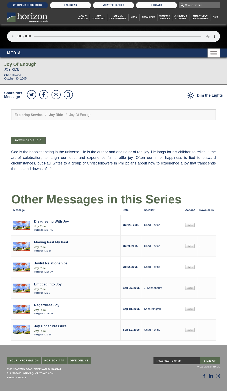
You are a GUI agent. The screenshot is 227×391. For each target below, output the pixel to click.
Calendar (70, 5)
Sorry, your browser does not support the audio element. (113, 36)
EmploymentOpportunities (200, 17)
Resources (148, 17)
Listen (190, 225)
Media (134, 17)
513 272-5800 (14, 373)
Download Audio (28, 140)
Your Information (24, 360)
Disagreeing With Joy (51, 221)
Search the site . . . (195, 5)
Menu (213, 53)
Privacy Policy (16, 377)
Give (215, 17)
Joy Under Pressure (50, 326)
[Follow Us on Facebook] (204, 376)
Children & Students (180, 17)
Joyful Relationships (50, 263)
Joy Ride (56, 115)
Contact (156, 5)
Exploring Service (29, 115)
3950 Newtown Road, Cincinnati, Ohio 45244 (34, 369)
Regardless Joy (46, 305)
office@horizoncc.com (38, 373)
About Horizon (83, 17)
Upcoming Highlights (27, 5)
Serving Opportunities (117, 17)
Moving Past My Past (51, 242)
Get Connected (98, 17)
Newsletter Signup (168, 360)
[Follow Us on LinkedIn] (211, 376)
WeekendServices (165, 17)
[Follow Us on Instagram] (218, 376)
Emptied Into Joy (48, 284)
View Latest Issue (208, 366)
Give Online (79, 360)
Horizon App (54, 360)
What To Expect (113, 5)
